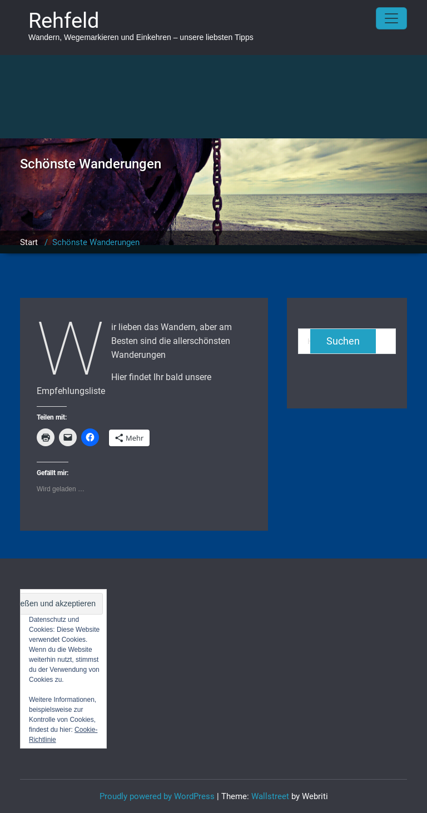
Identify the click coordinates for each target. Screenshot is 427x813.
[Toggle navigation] (391, 18)
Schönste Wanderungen (96, 242)
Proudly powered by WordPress (157, 796)
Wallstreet (270, 796)
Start (29, 242)
